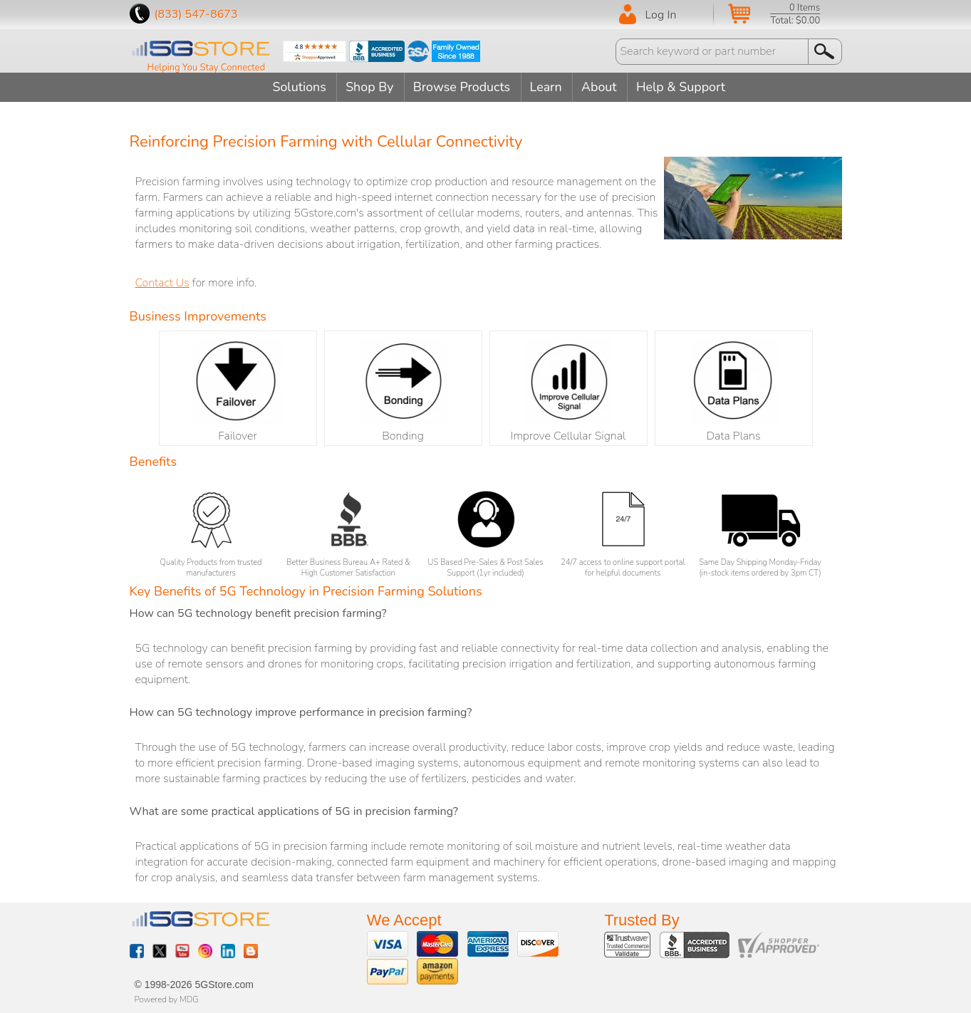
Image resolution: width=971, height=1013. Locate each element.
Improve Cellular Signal (568, 390)
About (602, 86)
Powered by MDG (167, 998)
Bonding (403, 390)
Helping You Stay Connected (206, 67)
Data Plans (734, 390)
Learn (547, 86)
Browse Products (461, 86)
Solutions (296, 86)
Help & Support (685, 86)
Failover (238, 390)
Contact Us (162, 282)
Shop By (367, 86)
